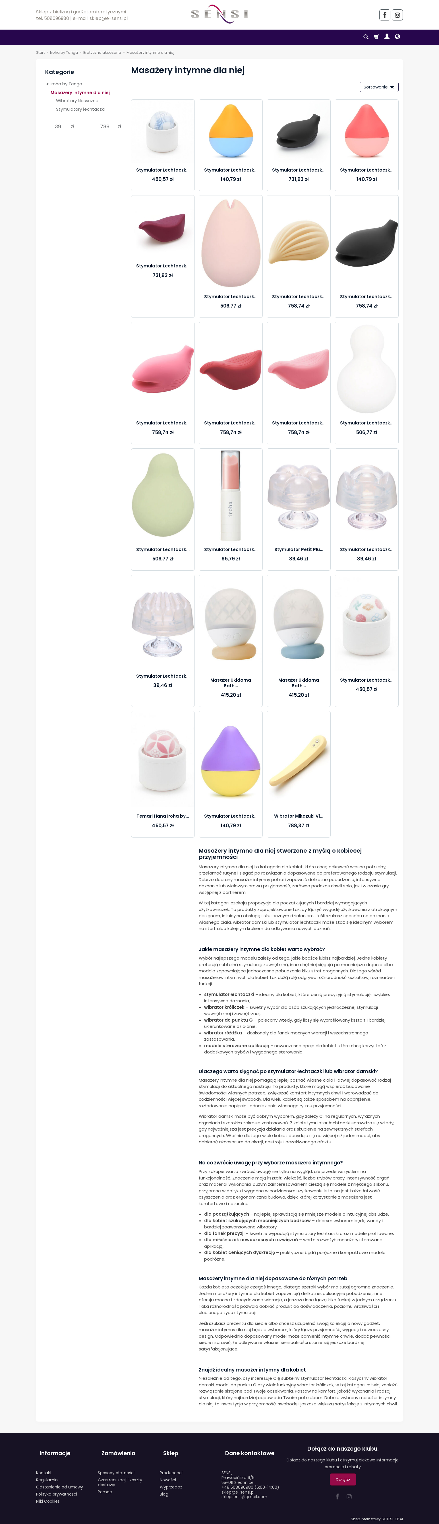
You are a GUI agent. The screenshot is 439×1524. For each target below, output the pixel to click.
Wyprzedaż (171, 1479)
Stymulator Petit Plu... (298, 551)
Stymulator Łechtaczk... (163, 172)
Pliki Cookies (48, 1494)
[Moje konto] (387, 37)
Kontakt (44, 1466)
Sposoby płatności (116, 1466)
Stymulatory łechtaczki (80, 109)
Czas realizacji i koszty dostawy (120, 1475)
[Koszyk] (376, 37)
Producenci (171, 1466)
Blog (164, 1487)
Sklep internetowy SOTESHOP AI (377, 1518)
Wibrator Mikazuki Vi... (298, 818)
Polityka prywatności (56, 1487)
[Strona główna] (219, 14)
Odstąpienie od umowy (59, 1479)
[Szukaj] (366, 37)
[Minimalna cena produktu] (58, 127)
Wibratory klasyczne (77, 101)
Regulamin (47, 1473)
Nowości (168, 1473)
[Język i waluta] (397, 37)
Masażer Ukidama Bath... (230, 684)
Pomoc (105, 1484)
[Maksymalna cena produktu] (104, 127)
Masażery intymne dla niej (80, 93)
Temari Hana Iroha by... (162, 818)
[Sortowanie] (377, 88)
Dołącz (343, 1481)
